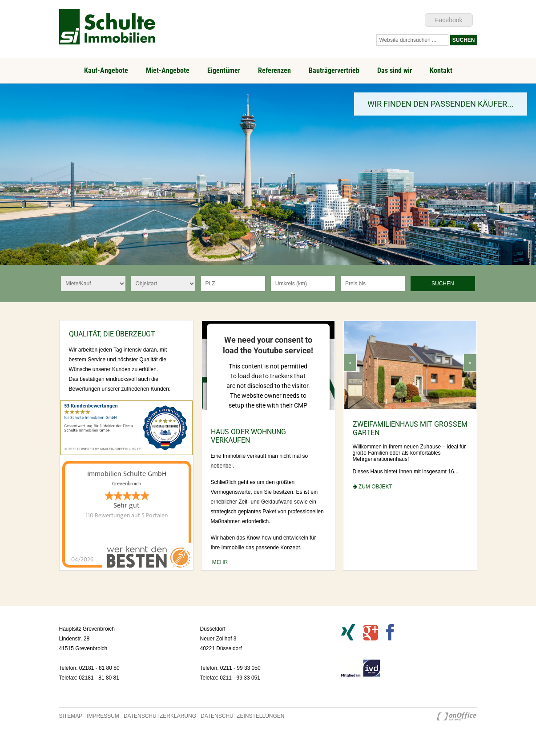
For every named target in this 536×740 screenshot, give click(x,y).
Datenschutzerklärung (160, 716)
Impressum (103, 716)
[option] (268, 174)
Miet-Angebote (167, 70)
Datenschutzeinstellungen (242, 716)
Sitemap (71, 716)
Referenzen (274, 70)
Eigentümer (223, 70)
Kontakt (441, 70)
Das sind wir (394, 70)
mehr (219, 562)
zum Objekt (372, 487)
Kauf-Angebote (106, 70)
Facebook (448, 20)
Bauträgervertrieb (334, 70)
